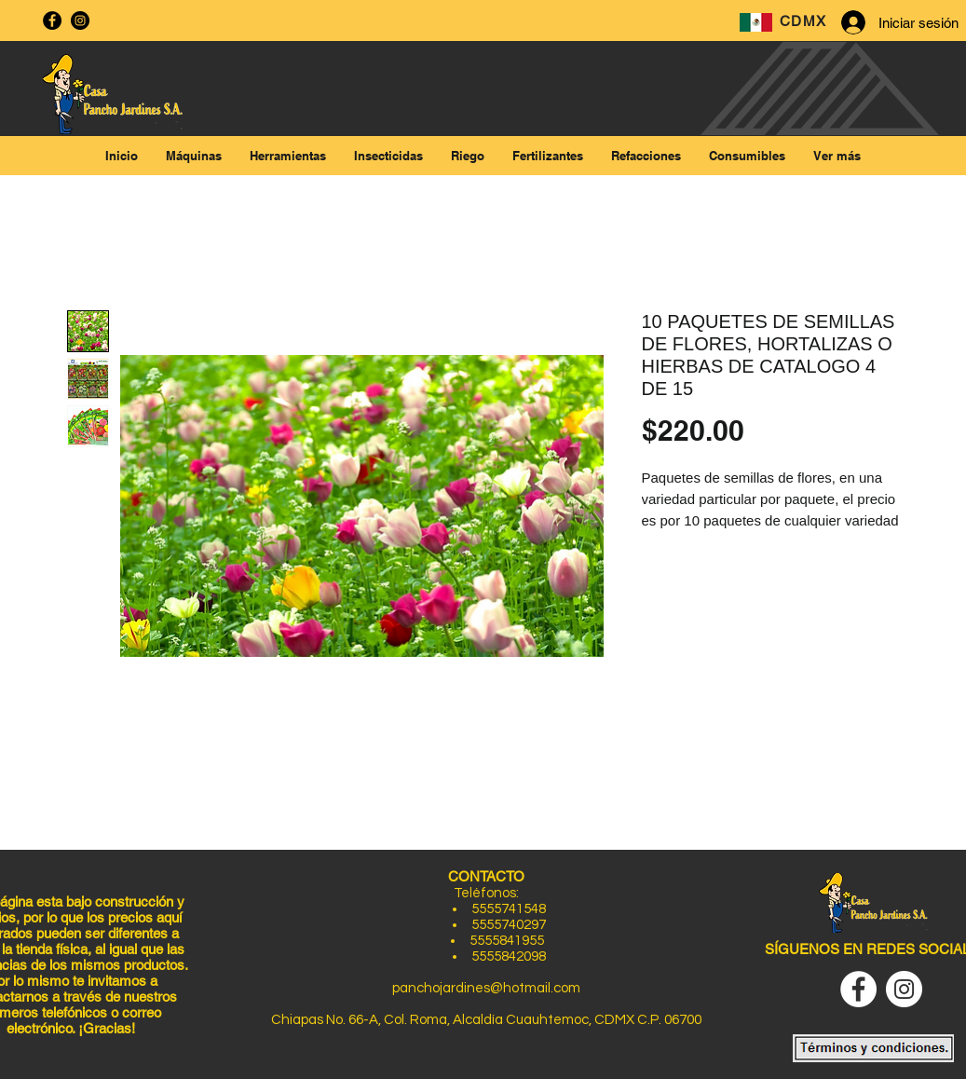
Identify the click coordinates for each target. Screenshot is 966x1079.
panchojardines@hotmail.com (486, 988)
